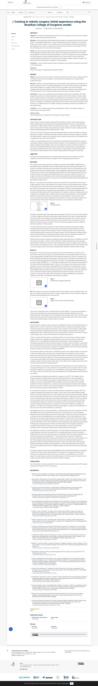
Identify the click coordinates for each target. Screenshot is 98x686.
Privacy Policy (65, 683)
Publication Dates (15, 46)
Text (12, 39)
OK (71, 683)
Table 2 (33, 291)
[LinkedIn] (23, 669)
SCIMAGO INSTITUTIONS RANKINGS (53, 28)
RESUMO (13, 36)
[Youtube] (26, 669)
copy (72, 17)
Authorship (39, 28)
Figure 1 (33, 182)
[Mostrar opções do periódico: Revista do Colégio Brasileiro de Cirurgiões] (60, 7)
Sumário (13, 12)
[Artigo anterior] (20, 12)
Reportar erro (96, 246)
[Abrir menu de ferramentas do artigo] (11, 629)
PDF (68, 12)
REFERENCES (14, 42)
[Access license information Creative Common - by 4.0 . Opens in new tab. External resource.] (35, 635)
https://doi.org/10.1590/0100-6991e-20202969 (57, 17)
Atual (26, 12)
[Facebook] (25, 669)
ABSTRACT (13, 33)
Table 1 (47, 262)
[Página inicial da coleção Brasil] (13, 666)
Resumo (50, 12)
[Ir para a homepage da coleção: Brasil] (41, 2)
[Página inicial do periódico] (8, 12)
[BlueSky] (20, 669)
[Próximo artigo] (32, 12)
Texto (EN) (59, 12)
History (13, 49)
